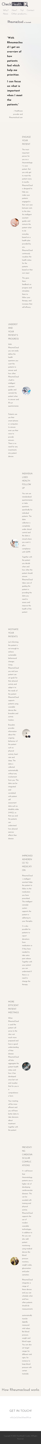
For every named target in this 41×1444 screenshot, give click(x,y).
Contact (30, 10)
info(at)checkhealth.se (20, 1417)
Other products (19, 14)
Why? (6, 10)
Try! (22, 10)
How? (14, 10)
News (5, 14)
